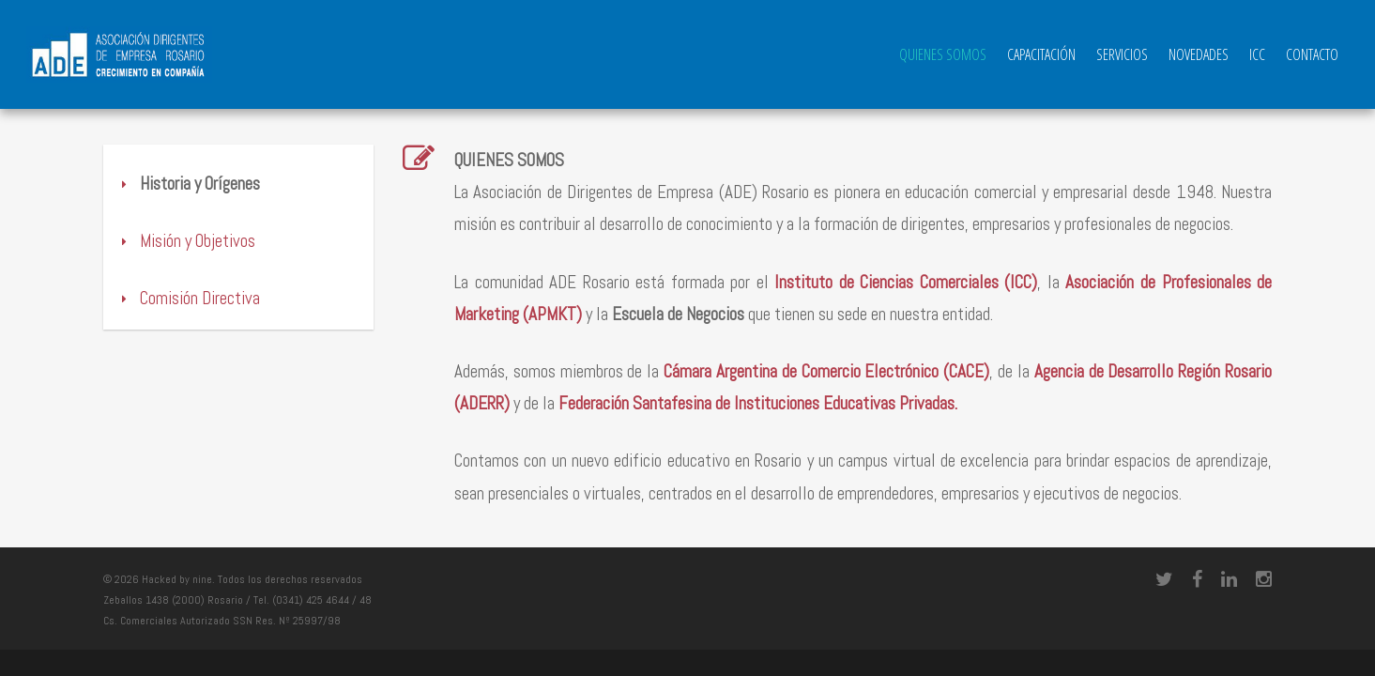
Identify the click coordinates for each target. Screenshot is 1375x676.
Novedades (1199, 54)
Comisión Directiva (168, 298)
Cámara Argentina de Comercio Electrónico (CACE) (826, 371)
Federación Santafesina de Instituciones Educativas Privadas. (757, 403)
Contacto (1312, 54)
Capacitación (1041, 54)
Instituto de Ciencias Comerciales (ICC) (905, 282)
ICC (1257, 54)
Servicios (1122, 54)
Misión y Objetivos (166, 241)
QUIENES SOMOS (942, 54)
